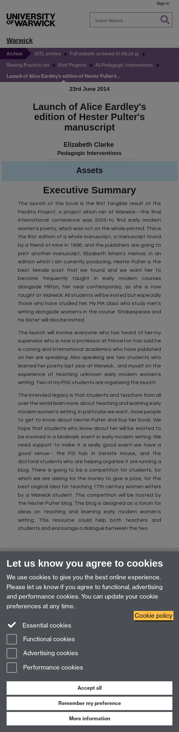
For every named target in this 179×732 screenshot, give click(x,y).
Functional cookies (41, 640)
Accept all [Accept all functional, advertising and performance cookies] (90, 688)
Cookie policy (153, 615)
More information (89, 718)
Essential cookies (39, 625)
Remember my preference (89, 703)
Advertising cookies (42, 654)
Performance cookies (45, 668)
